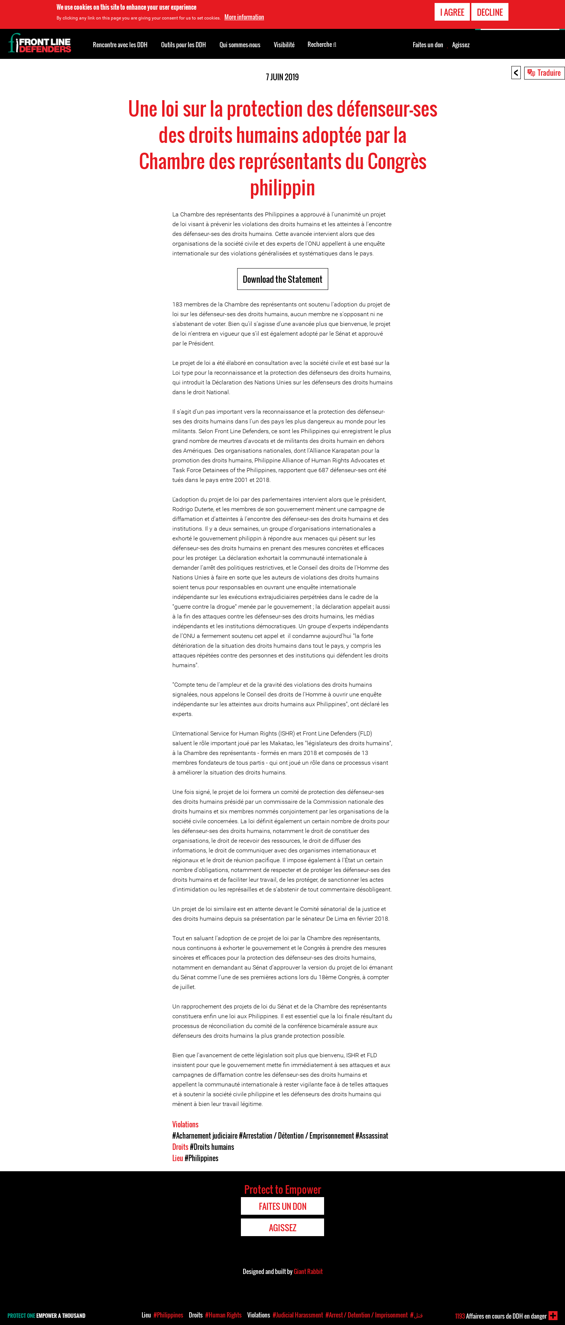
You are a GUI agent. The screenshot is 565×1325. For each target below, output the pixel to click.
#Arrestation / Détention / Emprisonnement (296, 1135)
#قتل (416, 1314)
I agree (452, 12)
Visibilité (284, 44)
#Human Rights (223, 1314)
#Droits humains (212, 1147)
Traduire (549, 72)
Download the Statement (283, 279)
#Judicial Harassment (298, 1314)
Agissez (460, 44)
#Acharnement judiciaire (205, 1135)
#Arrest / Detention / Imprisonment (367, 1314)
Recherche (322, 44)
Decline (490, 12)
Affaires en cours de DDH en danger (501, 1315)
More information (244, 16)
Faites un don (428, 44)
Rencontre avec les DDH (120, 44)
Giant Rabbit (308, 1271)
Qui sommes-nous (240, 44)
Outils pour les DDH (183, 44)
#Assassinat (372, 1135)
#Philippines (201, 1158)
